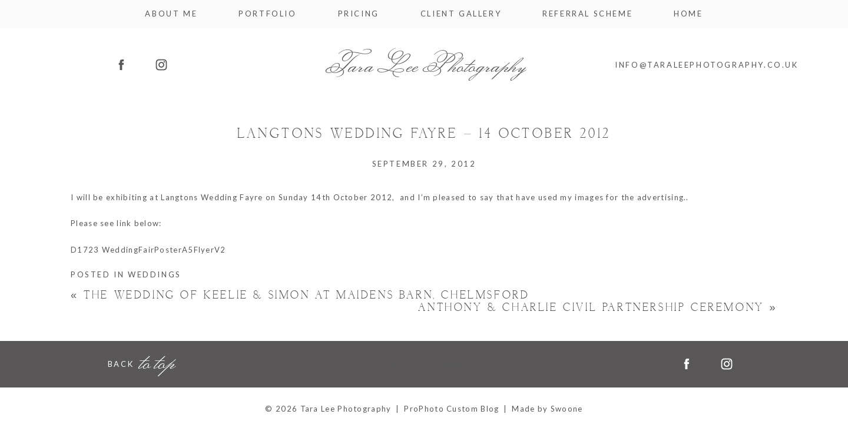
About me (171, 13)
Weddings (154, 274)
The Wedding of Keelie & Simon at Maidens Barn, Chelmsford (300, 295)
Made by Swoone (547, 408)
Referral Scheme (587, 13)
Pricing (358, 13)
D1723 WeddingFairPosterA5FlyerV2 (148, 249)
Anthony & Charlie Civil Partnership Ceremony (597, 307)
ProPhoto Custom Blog (451, 408)
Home (688, 13)
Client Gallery (460, 13)
